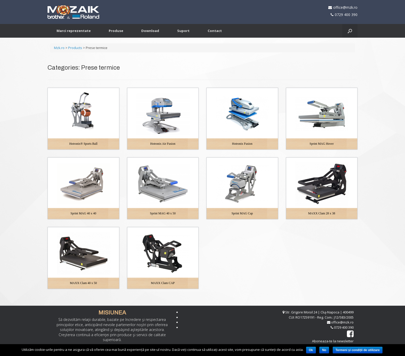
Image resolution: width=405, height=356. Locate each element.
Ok (311, 350)
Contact (215, 30)
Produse (116, 30)
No (324, 350)
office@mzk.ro (345, 7)
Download (150, 30)
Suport (183, 30)
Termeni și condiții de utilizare (358, 350)
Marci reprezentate (74, 30)
